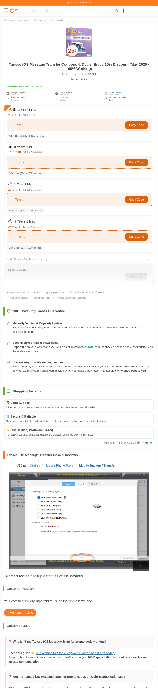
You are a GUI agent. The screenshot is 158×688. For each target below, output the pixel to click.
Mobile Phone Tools (16, 20)
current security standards (92, 421)
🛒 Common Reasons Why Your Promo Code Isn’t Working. (75, 653)
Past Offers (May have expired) (26, 259)
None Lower (114, 95)
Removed (15, 100)
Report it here (22, 347)
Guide (111, 100)
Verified (14, 95)
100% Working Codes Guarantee (36, 311)
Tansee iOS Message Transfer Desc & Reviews (42, 455)
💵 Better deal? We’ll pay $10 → (24, 86)
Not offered (64, 95)
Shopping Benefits (27, 391)
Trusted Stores (115, 92)
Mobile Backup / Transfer (49, 20)
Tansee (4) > (79, 79)
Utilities (35, 465)
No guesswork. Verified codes (79, 2)
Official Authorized (41, 298)
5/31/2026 (90, 74)
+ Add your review (20, 612)
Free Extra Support (19, 298)
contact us (63, 292)
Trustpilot (144, 442)
